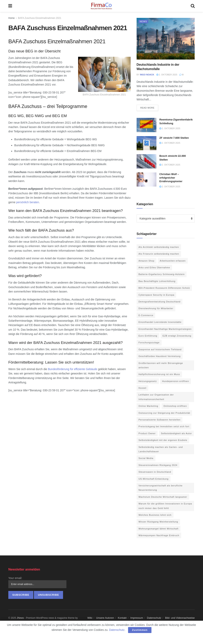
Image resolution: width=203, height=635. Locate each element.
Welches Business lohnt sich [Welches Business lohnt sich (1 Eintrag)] (155, 515)
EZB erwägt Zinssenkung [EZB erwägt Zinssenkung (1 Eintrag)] (177, 336)
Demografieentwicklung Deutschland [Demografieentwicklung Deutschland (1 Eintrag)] (160, 301)
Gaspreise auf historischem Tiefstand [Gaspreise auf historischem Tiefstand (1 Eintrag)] (160, 349)
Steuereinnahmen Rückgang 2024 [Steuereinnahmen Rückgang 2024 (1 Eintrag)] (158, 465)
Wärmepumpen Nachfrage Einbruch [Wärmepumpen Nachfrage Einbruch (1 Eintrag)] (159, 535)
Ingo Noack (147, 74)
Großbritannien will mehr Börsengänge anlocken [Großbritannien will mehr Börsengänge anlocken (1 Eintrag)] (161, 365)
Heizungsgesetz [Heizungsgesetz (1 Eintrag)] (148, 381)
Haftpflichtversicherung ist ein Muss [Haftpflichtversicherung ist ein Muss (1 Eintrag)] (159, 374)
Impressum (136, 617)
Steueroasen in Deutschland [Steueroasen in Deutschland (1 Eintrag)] (155, 472)
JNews (20, 618)
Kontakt (122, 617)
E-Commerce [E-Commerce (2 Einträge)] (146, 315)
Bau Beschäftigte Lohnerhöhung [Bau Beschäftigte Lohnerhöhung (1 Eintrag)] (157, 281)
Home (11, 18)
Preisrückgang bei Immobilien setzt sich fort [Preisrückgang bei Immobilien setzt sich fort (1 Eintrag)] (164, 426)
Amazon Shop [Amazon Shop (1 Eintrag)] (146, 261)
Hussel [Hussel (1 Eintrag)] (143, 388)
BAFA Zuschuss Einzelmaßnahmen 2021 (39, 18)
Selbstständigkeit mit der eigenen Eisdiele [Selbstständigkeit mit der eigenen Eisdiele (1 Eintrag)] (163, 440)
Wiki (89, 617)
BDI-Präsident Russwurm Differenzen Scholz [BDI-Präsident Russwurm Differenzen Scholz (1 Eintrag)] (164, 288)
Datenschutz (154, 617)
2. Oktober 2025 (166, 74)
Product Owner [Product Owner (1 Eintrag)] (147, 433)
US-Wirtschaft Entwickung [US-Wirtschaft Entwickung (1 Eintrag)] (154, 479)
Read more (147, 108)
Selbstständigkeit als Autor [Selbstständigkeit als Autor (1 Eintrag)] (176, 433)
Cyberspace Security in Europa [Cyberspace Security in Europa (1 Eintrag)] (156, 295)
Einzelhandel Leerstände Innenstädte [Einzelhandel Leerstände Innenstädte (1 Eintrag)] (160, 322)
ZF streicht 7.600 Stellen (174, 137)
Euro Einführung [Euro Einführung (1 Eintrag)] (148, 336)
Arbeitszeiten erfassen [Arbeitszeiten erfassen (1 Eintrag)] (173, 261)
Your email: (15, 578)
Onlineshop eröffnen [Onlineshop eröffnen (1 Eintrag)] (175, 406)
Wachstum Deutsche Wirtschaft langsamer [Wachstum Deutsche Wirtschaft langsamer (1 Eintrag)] (163, 497)
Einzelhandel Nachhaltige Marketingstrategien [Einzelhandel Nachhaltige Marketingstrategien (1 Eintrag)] (165, 329)
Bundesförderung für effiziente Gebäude (72, 369)
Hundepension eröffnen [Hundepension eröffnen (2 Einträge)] (175, 381)
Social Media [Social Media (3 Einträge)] (146, 458)
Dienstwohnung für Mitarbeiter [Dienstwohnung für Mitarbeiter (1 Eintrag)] (156, 308)
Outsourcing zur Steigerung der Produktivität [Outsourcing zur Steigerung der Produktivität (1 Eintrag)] (164, 413)
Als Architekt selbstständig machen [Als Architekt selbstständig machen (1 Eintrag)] (159, 247)
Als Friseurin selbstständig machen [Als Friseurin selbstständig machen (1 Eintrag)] (159, 254)
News (143, 21)
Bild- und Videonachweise (180, 617)
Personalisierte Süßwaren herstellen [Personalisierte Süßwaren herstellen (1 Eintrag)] (160, 420)
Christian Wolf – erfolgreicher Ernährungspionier (170, 178)
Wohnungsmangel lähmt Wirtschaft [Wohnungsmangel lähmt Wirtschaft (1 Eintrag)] (158, 528)
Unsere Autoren (105, 617)
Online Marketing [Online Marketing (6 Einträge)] (148, 406)
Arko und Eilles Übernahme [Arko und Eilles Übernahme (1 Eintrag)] (154, 267)
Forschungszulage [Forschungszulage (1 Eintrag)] (149, 342)
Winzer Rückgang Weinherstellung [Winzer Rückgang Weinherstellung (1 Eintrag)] (158, 522)
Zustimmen (139, 629)
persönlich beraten (27, 202)
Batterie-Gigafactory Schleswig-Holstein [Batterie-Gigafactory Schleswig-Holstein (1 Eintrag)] (162, 274)
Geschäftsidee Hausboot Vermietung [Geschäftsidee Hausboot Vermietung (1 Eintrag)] (160, 356)
